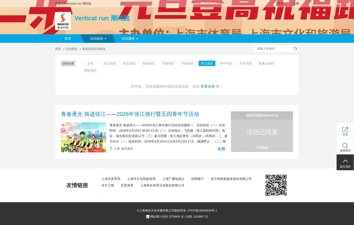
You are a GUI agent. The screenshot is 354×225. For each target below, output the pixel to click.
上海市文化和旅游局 (141, 178)
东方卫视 (107, 185)
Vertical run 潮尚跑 (101, 18)
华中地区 (226, 63)
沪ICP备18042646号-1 (202, 210)
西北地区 (129, 63)
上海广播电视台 (173, 178)
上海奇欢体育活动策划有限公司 (162, 185)
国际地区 (90, 70)
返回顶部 (345, 166)
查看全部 (207, 86)
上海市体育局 (110, 178)
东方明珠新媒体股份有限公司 (231, 178)
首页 (67, 38)
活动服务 (129, 38)
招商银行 (197, 178)
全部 (90, 63)
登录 (280, 3)
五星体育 (127, 185)
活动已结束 (262, 132)
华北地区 (207, 63)
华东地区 (246, 63)
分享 (345, 134)
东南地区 (168, 63)
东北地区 (110, 63)
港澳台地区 (266, 63)
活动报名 (98, 38)
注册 (296, 3)
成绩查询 (345, 150)
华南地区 (187, 63)
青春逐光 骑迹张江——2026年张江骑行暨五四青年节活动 (130, 114)
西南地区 (148, 63)
